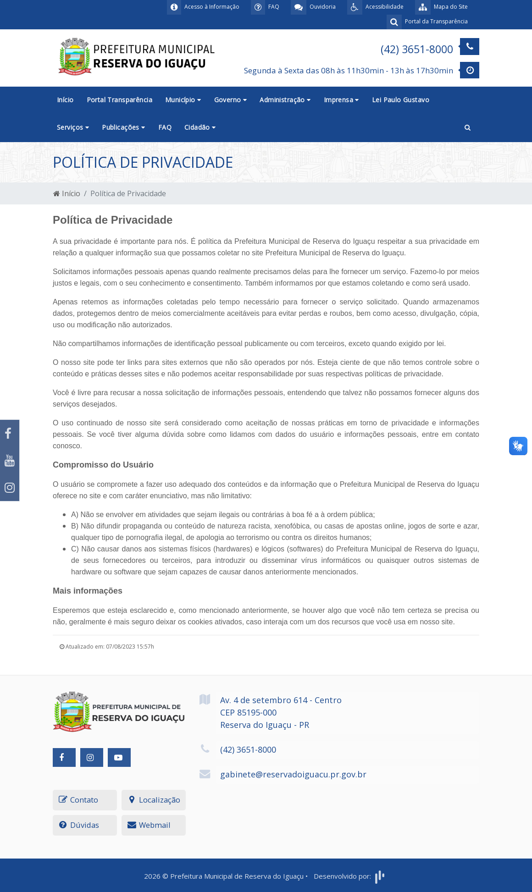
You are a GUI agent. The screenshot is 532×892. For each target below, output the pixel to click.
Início (65, 99)
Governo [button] (230, 99)
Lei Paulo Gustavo (400, 99)
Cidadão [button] (200, 127)
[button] (467, 128)
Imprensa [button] (341, 99)
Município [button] (183, 99)
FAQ (165, 127)
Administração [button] (285, 99)
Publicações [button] (123, 127)
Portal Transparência (119, 99)
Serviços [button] (73, 127)
